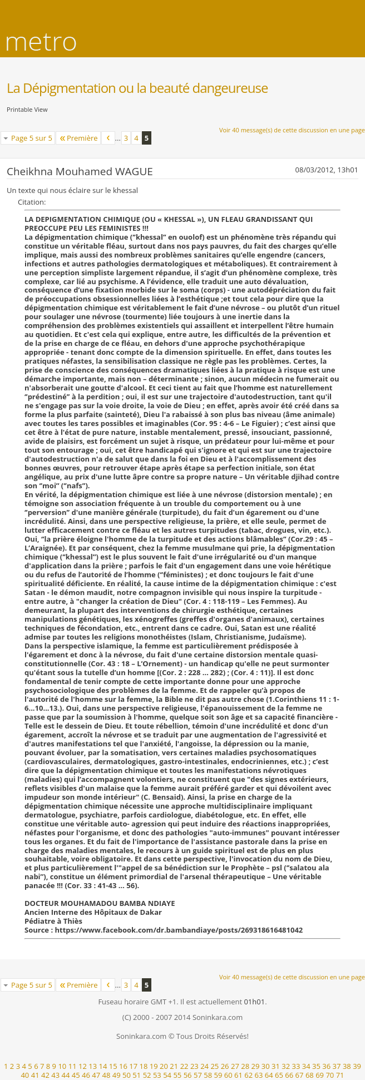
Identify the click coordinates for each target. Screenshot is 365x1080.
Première (78, 138)
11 (72, 1066)
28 (245, 1066)
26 (225, 1066)
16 (123, 1066)
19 (154, 1066)
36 (326, 1066)
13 (92, 1066)
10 (62, 1066)
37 (337, 1066)
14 (103, 1066)
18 (144, 1066)
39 (357, 1066)
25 (214, 1066)
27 (235, 1066)
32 (286, 1066)
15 (113, 1066)
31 (276, 1066)
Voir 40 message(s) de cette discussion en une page (292, 130)
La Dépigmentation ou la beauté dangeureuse (137, 87)
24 (204, 1066)
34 (306, 1066)
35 (316, 1066)
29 (255, 1066)
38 (347, 1066)
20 (164, 1066)
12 (82, 1066)
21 (174, 1066)
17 (133, 1066)
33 (296, 1066)
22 (184, 1066)
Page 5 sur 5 (31, 138)
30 (266, 1066)
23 (194, 1066)
